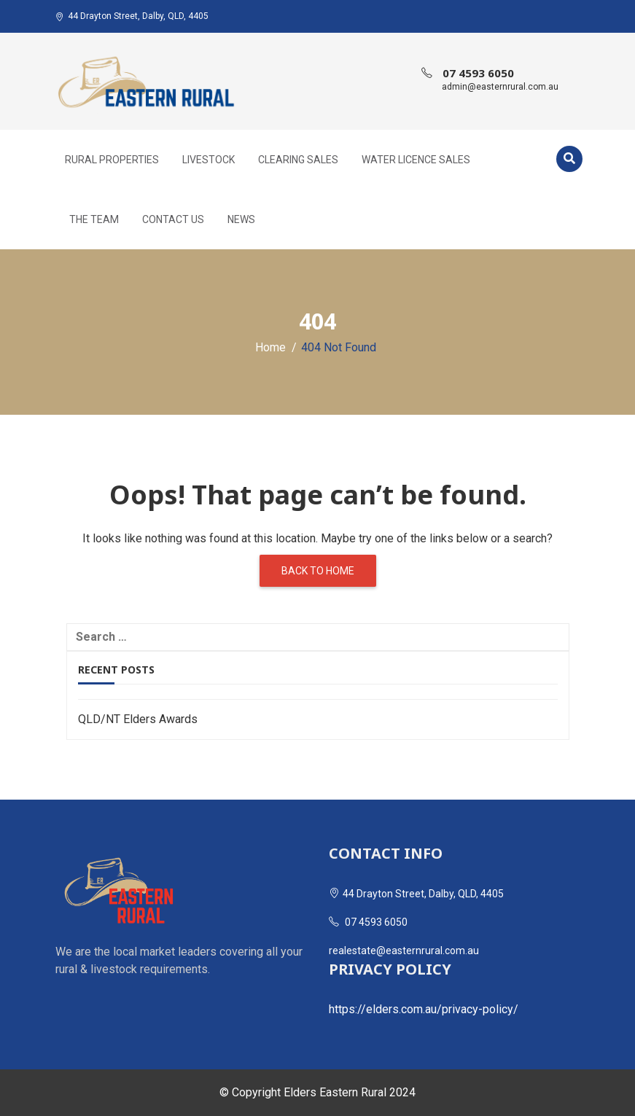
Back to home (317, 571)
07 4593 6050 (478, 73)
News (241, 219)
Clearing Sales (298, 159)
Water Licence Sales (416, 159)
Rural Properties (112, 159)
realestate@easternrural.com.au (404, 950)
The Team (94, 219)
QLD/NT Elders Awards (138, 719)
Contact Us (173, 219)
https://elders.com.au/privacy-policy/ (423, 1009)
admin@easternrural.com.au (500, 87)
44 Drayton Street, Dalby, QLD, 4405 (132, 16)
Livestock (208, 159)
